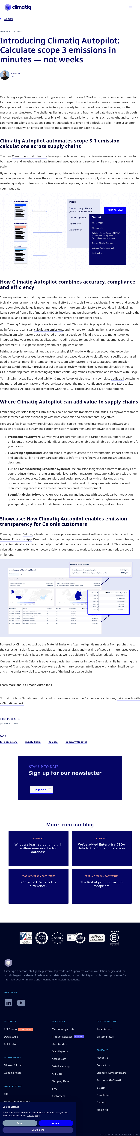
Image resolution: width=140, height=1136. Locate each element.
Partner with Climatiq (109, 1080)
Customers (58, 1096)
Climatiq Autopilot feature (29, 156)
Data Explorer (60, 1051)
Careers (101, 1102)
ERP (6, 1094)
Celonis (28, 534)
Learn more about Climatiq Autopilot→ (26, 685)
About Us (102, 1058)
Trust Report (104, 1029)
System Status (105, 1036)
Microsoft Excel (13, 1065)
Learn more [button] (38, 1130)
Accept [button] (56, 1123)
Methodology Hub (63, 1029)
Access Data (59, 1059)
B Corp (101, 1087)
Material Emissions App (16, 539)
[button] (131, 7)
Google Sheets (12, 1072)
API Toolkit (10, 1044)
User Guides (59, 1044)
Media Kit (102, 1110)
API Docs (57, 1074)
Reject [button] (20, 1123)
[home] (17, 7)
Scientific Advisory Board (111, 1072)
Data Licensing (61, 1066)
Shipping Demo (61, 1081)
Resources (58, 1021)
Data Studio (11, 1036)
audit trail (117, 378)
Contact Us (103, 1065)
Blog (54, 1088)
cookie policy (33, 1115)
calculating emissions (48, 329)
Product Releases (62, 1036)
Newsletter (103, 1095)
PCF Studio (10, 1029)
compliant (47, 389)
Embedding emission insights (20, 412)
